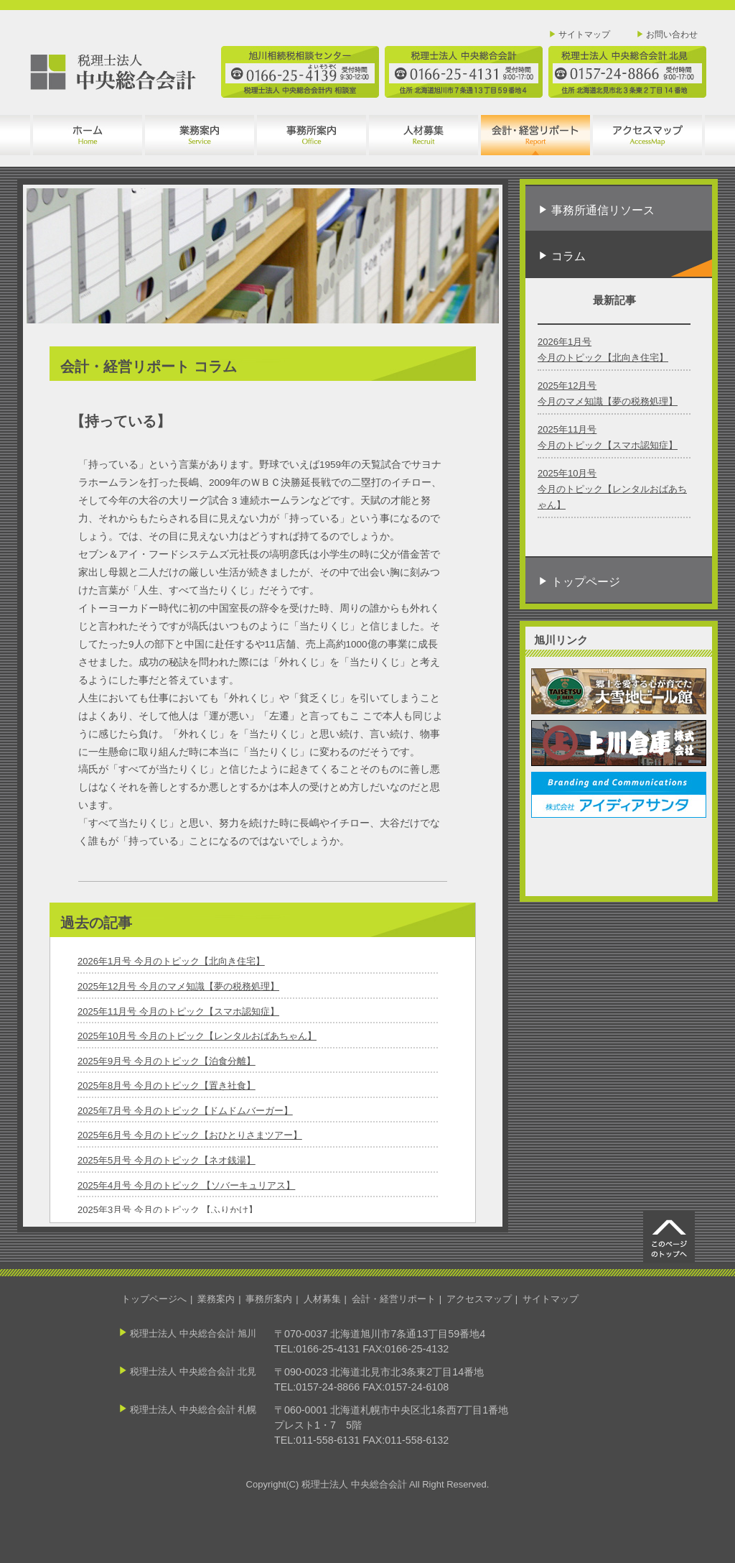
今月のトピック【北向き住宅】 (603, 357)
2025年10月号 (567, 473)
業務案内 (216, 1299)
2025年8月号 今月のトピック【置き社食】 (167, 1085)
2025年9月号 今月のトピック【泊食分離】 (167, 1061)
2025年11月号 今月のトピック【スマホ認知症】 (178, 1011)
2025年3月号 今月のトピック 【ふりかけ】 (168, 1209)
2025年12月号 (567, 385)
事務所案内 (268, 1299)
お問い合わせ (672, 34)
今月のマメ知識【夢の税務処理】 (608, 401)
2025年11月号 (567, 429)
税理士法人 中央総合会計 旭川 (193, 1333)
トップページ (585, 582)
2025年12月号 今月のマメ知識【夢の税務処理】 (178, 986)
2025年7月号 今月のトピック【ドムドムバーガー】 (185, 1110)
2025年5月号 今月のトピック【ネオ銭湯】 (167, 1160)
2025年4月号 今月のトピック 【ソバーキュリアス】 (186, 1185)
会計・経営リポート (394, 1299)
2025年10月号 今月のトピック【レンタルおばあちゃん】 (197, 1036)
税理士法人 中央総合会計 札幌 (193, 1409)
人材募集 (322, 1299)
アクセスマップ (479, 1299)
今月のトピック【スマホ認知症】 (608, 445)
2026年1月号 (564, 341)
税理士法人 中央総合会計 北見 (193, 1371)
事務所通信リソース (603, 210)
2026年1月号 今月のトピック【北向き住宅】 (171, 961)
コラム (631, 263)
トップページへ (154, 1299)
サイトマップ (584, 34)
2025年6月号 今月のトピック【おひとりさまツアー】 (190, 1135)
